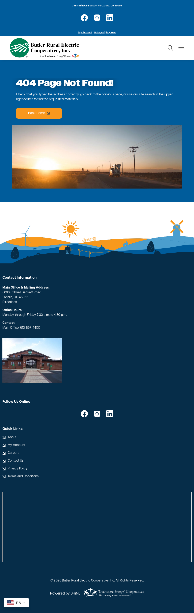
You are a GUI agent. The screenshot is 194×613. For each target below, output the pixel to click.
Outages (99, 33)
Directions (9, 302)
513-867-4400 (30, 327)
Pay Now (111, 33)
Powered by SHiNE (65, 594)
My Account (85, 33)
